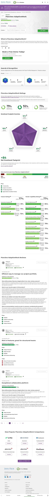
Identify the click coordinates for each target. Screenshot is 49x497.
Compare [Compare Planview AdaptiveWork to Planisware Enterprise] (40, 454)
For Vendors (7, 491)
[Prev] (4, 423)
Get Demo (42, 30)
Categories (7, 486)
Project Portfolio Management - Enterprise (12, 12)
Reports (6, 488)
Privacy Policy (29, 491)
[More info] (26, 115)
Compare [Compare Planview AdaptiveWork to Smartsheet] (24, 443)
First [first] (2, 423)
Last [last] (23, 423)
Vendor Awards (8, 490)
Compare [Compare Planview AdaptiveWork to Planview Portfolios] (24, 454)
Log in (6, 484)
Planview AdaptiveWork (26, 12)
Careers (27, 486)
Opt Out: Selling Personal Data (32, 493)
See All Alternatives (24, 460)
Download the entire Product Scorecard (10, 97)
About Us (28, 484)
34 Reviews (3, 25)
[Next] (20, 423)
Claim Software (44, 28)
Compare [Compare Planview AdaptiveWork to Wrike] (9, 443)
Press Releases (29, 488)
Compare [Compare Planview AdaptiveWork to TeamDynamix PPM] (40, 443)
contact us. (35, 7)
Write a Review (12, 25)
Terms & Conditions (30, 490)
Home (2, 12)
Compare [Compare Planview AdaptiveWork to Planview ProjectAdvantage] (9, 454)
